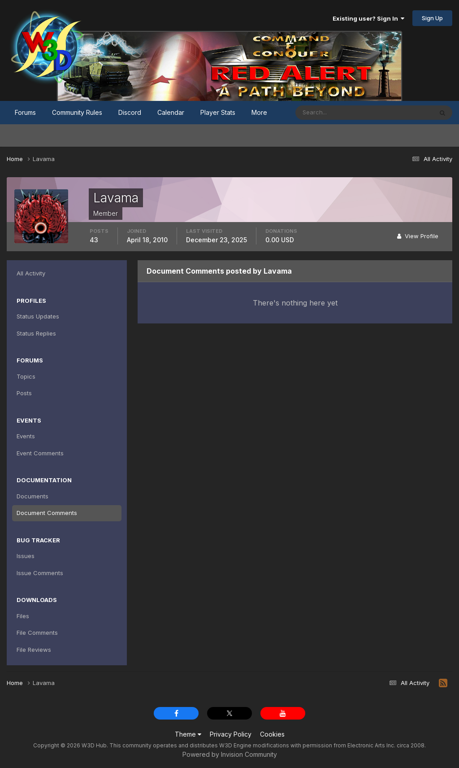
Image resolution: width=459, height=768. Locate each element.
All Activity (31, 273)
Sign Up (432, 18)
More (259, 112)
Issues (26, 555)
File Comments (37, 632)
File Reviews (34, 649)
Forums (25, 112)
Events (26, 436)
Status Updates (38, 316)
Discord (129, 112)
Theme (188, 734)
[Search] (334, 112)
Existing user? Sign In (368, 18)
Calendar (170, 112)
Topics (26, 376)
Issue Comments (40, 572)
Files (23, 616)
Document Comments (47, 512)
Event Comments (40, 453)
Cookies (272, 734)
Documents (32, 496)
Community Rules (77, 112)
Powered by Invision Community (229, 754)
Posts (24, 393)
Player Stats (217, 112)
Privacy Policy (230, 734)
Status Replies (36, 333)
